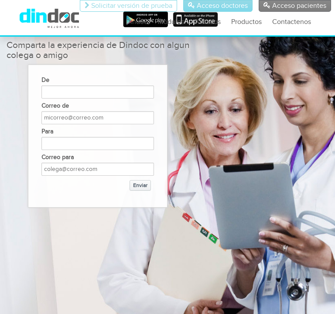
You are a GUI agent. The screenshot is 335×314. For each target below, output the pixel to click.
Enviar (140, 185)
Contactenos (291, 22)
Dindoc (136, 22)
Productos (246, 22)
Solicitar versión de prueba (128, 6)
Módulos (171, 22)
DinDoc (55, 18)
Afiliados (208, 22)
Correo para (57, 157)
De (45, 80)
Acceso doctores (218, 6)
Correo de (55, 106)
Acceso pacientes (294, 6)
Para (47, 132)
